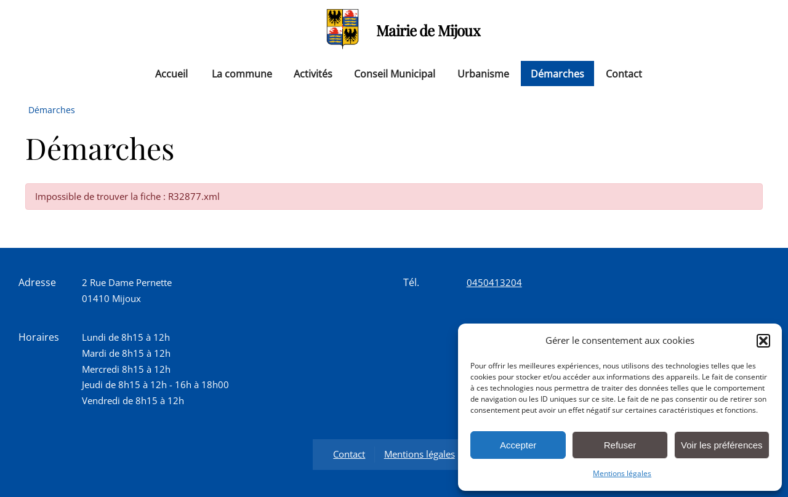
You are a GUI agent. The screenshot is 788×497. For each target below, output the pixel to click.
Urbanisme (483, 73)
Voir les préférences (722, 445)
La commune (242, 73)
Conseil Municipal (394, 73)
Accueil (171, 73)
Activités (313, 73)
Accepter (518, 445)
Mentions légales (622, 473)
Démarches (557, 73)
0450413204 (494, 282)
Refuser (620, 445)
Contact (624, 73)
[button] (763, 341)
